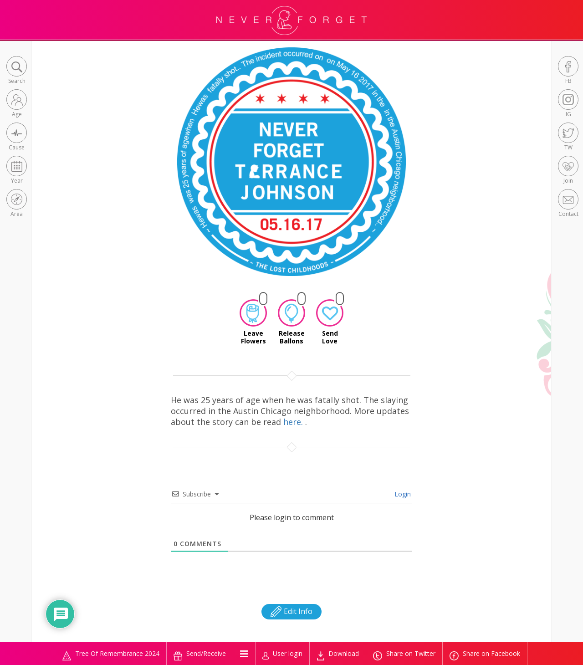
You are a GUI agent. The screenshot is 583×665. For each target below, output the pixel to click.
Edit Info (291, 611)
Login (402, 494)
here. (294, 421)
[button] (16, 71)
